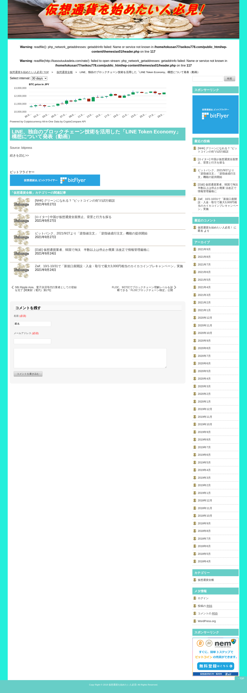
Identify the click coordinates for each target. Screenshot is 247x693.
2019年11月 (205, 416)
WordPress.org (207, 621)
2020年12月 (205, 317)
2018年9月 (204, 523)
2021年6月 (204, 272)
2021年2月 (204, 302)
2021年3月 (204, 294)
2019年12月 (205, 409)
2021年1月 (204, 310)
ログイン (203, 598)
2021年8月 (204, 256)
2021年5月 (204, 279)
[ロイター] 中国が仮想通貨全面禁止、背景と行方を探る (73, 217)
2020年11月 (205, 325)
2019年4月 (204, 470)
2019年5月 (204, 462)
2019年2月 (204, 485)
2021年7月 (204, 264)
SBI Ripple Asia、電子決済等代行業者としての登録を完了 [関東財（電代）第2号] (46, 289)
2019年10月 (205, 424)
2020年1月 (204, 401)
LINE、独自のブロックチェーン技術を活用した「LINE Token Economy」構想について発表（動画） (96, 134)
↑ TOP (241, 678)
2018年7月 (204, 538)
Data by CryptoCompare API (70, 121)
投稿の (205, 606)
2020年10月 (205, 332)
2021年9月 (204, 249)
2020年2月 (204, 393)
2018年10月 (205, 515)
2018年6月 (204, 546)
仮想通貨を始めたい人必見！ (215, 227)
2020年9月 (204, 340)
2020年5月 (204, 371)
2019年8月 (204, 439)
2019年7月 (204, 447)
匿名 (200, 230)
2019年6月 (204, 454)
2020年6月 (204, 363)
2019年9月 (204, 432)
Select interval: (20, 78)
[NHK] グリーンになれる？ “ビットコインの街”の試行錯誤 (75, 200)
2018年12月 (205, 500)
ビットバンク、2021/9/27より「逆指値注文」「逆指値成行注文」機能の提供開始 (91, 233)
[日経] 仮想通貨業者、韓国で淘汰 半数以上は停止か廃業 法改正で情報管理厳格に (92, 249)
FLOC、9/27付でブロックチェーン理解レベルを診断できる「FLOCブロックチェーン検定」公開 (142, 289)
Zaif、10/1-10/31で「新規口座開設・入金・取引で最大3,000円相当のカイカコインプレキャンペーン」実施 (109, 266)
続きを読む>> (19, 155)
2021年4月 (204, 287)
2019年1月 (204, 492)
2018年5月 (204, 553)
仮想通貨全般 (206, 579)
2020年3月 (204, 386)
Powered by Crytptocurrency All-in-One (31, 121)
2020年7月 (204, 355)
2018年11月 (205, 508)
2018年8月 (204, 530)
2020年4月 (204, 378)
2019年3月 (204, 477)
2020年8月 (204, 348)
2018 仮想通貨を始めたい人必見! (120, 684)
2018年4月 (204, 561)
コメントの (208, 613)
